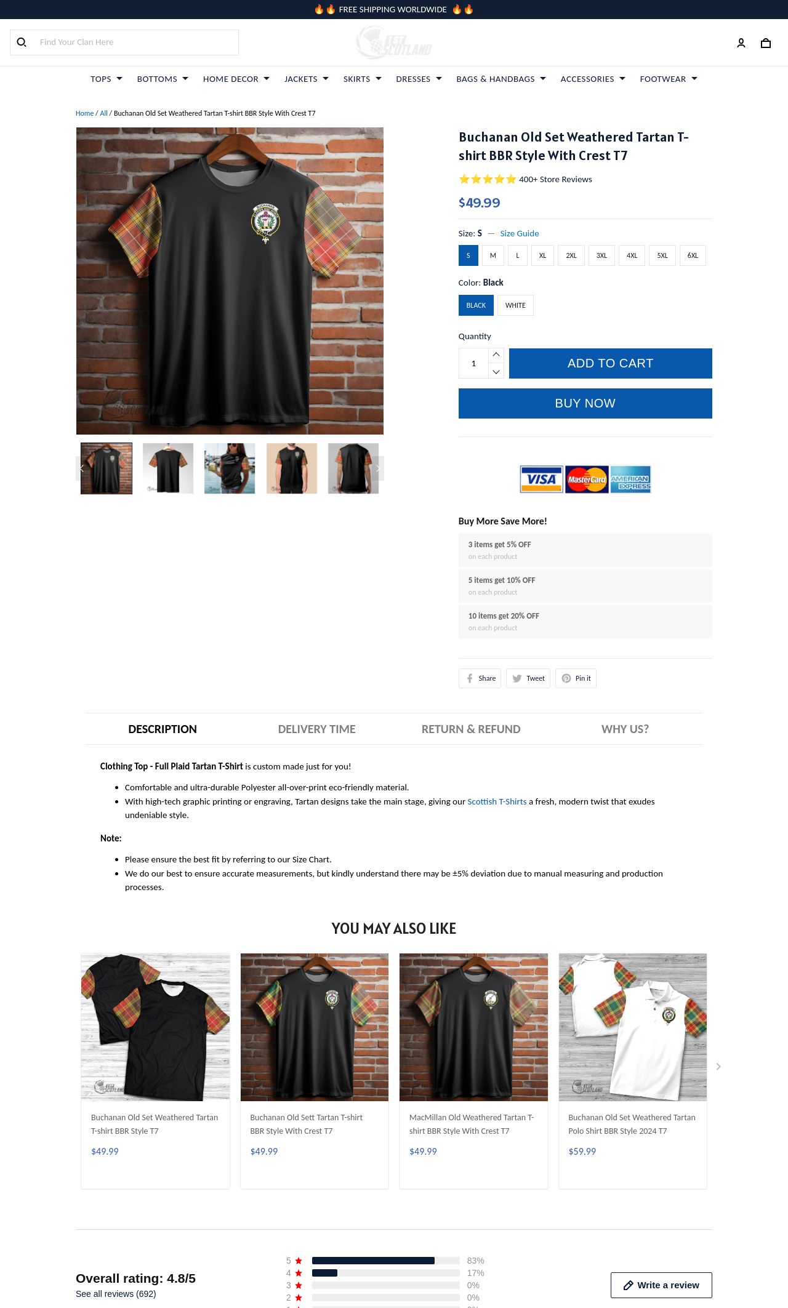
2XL (571, 255)
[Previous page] (82, 468)
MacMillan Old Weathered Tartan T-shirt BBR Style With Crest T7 (471, 1124)
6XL (693, 255)
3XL (602, 255)
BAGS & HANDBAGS (501, 78)
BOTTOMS (162, 78)
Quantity (475, 336)
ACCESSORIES (593, 78)
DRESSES (419, 78)
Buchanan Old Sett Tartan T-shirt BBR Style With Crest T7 (307, 1124)
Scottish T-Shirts (497, 801)
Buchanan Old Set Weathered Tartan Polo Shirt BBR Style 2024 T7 (632, 1124)
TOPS (106, 78)
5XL (662, 255)
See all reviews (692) (116, 1294)
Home (85, 113)
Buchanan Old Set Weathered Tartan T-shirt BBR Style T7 (154, 1124)
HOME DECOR (236, 78)
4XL (632, 255)
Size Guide (520, 233)
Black (493, 282)
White (515, 305)
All (103, 113)
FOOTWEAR (669, 78)
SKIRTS (363, 78)
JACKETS (306, 78)
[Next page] (378, 468)
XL (542, 255)
